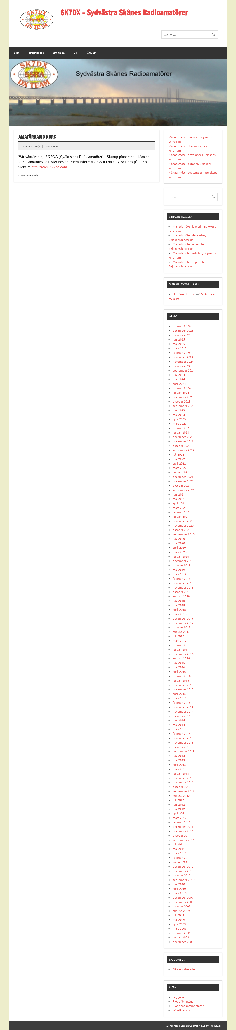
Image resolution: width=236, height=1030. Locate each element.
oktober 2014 (181, 716)
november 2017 (183, 623)
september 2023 (184, 405)
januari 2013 (181, 773)
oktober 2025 (181, 335)
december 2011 (183, 826)
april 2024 (179, 383)
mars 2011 (180, 853)
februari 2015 (182, 702)
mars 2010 (180, 893)
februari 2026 (182, 326)
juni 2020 (179, 538)
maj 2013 (179, 760)
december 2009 (183, 897)
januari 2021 (181, 516)
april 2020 (179, 547)
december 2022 (183, 437)
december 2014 (183, 707)
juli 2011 (178, 844)
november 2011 (183, 831)
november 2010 (183, 871)
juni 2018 (179, 600)
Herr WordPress (183, 294)
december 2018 (183, 583)
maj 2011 (179, 848)
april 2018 (179, 609)
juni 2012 (179, 804)
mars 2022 (180, 468)
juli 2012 (178, 800)
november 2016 (183, 654)
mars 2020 (180, 552)
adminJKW (51, 146)
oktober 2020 (181, 530)
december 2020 (183, 521)
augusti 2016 (181, 658)
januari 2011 (181, 862)
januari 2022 (181, 472)
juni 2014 (179, 720)
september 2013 (184, 751)
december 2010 (183, 866)
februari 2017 (182, 645)
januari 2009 (181, 937)
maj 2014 (179, 724)
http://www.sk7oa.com (49, 167)
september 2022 (184, 450)
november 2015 (183, 689)
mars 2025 (180, 348)
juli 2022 (178, 454)
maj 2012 (179, 809)
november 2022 (183, 441)
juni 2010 (179, 884)
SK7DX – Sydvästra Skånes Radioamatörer (124, 12)
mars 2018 (180, 614)
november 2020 (183, 525)
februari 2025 (182, 352)
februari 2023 (182, 428)
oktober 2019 (181, 565)
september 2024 (184, 370)
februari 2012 (182, 822)
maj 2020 (179, 543)
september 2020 (184, 534)
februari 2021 (182, 512)
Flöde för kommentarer (188, 1005)
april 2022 (179, 463)
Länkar (91, 53)
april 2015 (179, 693)
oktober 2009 (181, 906)
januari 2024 (181, 392)
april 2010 (179, 888)
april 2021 (179, 503)
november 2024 (183, 361)
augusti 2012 (181, 795)
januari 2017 (181, 649)
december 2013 (183, 738)
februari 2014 (182, 733)
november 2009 (183, 902)
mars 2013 (180, 769)
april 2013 (179, 764)
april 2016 (179, 671)
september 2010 (184, 879)
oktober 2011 (181, 835)
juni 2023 (179, 410)
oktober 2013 (181, 747)
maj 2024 (179, 379)
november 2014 (183, 711)
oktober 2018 (181, 592)
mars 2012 (180, 817)
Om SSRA (59, 53)
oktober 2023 (181, 401)
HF (75, 53)
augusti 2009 (181, 910)
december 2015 (183, 685)
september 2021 (184, 490)
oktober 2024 (181, 366)
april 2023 (179, 419)
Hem (16, 53)
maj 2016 (179, 667)
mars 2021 (180, 507)
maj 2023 (179, 414)
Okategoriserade (184, 969)
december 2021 (183, 476)
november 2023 (183, 397)
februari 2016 (182, 676)
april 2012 (179, 813)
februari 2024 (182, 388)
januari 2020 (181, 556)
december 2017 (183, 618)
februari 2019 (182, 578)
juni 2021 (179, 494)
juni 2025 (179, 339)
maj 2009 (179, 919)
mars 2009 (180, 928)
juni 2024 (179, 374)
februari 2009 (182, 933)
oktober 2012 (181, 786)
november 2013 (183, 742)
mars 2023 (180, 423)
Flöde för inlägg (183, 1001)
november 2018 (183, 587)
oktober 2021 (181, 485)
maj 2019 (179, 569)
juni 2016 (179, 662)
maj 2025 (179, 343)
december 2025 (183, 330)
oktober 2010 (181, 875)
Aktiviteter (36, 53)
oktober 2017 (181, 627)
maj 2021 (179, 499)
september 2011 (184, 840)
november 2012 (183, 782)
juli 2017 (178, 636)
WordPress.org (182, 1010)
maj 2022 (179, 459)
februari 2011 (182, 857)
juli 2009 (178, 915)
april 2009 (179, 924)
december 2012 (183, 778)
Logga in (178, 997)
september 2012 (184, 791)
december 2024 (183, 357)
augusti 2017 (181, 631)
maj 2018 (179, 605)
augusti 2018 (181, 596)
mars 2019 (180, 574)
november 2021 (183, 481)
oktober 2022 (181, 445)
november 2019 (183, 561)
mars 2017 (180, 640)
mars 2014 (180, 729)
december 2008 (183, 941)
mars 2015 (180, 698)
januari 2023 (181, 432)
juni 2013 (179, 755)
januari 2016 (181, 680)
